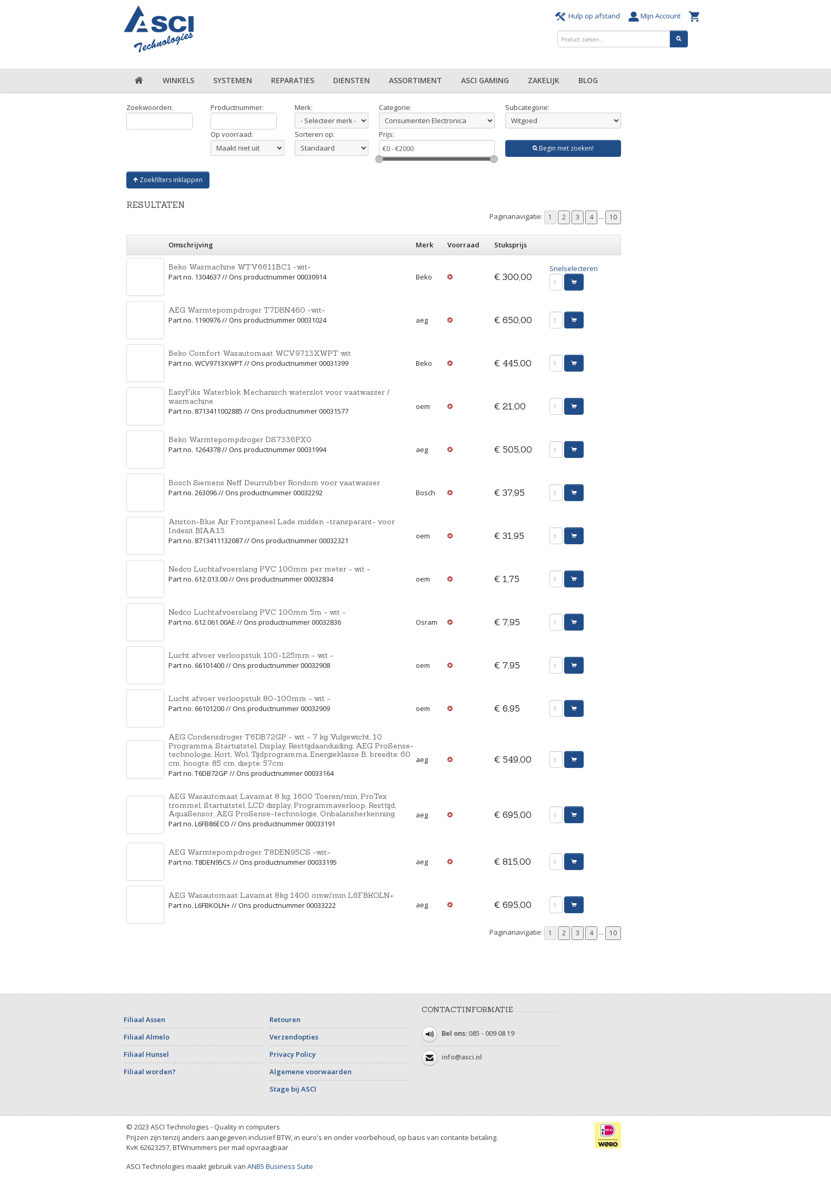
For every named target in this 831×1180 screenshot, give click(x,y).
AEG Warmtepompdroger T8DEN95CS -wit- (249, 852)
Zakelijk (543, 80)
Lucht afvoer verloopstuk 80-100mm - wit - (249, 698)
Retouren (285, 1019)
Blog (588, 80)
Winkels (178, 80)
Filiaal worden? (150, 1071)
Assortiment (415, 80)
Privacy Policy (292, 1054)
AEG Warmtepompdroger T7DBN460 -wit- (246, 310)
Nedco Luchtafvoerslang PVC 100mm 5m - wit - (257, 612)
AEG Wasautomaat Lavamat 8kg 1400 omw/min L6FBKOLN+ (281, 895)
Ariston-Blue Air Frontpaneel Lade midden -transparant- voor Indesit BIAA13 (281, 526)
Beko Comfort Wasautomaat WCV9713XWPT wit (259, 353)
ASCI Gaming (485, 80)
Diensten (351, 80)
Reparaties (292, 80)
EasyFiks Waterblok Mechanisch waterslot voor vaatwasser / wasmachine (279, 396)
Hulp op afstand (589, 16)
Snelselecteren (573, 268)
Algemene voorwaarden (310, 1071)
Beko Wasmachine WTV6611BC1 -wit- (239, 267)
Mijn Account (656, 16)
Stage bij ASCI (292, 1089)
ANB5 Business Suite (280, 1166)
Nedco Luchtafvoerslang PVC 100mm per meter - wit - (269, 569)
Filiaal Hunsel (146, 1054)
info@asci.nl (462, 1057)
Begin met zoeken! (563, 148)
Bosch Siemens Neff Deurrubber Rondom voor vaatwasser (274, 482)
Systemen (232, 80)
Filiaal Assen (144, 1019)
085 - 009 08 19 (491, 1033)
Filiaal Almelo (146, 1037)
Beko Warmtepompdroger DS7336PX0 (240, 439)
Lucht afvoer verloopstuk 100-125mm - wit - (251, 655)
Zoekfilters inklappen (168, 179)
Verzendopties (293, 1037)
